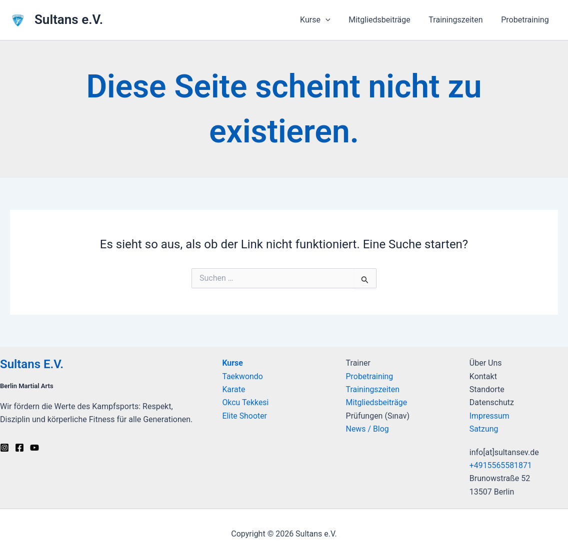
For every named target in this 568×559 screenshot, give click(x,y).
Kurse (232, 363)
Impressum (490, 416)
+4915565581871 (501, 465)
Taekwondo (242, 376)
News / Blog (368, 429)
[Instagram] (4, 447)
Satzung (484, 429)
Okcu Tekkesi (245, 402)
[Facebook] (19, 447)
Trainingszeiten (459, 19)
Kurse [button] (323, 20)
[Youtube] (34, 447)
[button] (333, 20)
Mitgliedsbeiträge (385, 19)
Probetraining (526, 19)
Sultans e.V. (68, 19)
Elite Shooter (244, 416)
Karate (233, 389)
